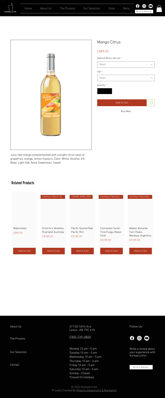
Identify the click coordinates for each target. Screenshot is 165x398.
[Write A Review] (144, 11)
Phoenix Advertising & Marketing (96, 390)
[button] (159, 8)
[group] (82, 224)
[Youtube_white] (151, 6)
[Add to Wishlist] (151, 102)
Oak (99, 71)
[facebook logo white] (138, 6)
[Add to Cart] (24, 251)
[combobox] (126, 64)
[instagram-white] (144, 6)
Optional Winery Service (109, 58)
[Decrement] (100, 91)
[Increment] (110, 91)
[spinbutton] (105, 91)
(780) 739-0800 (80, 337)
